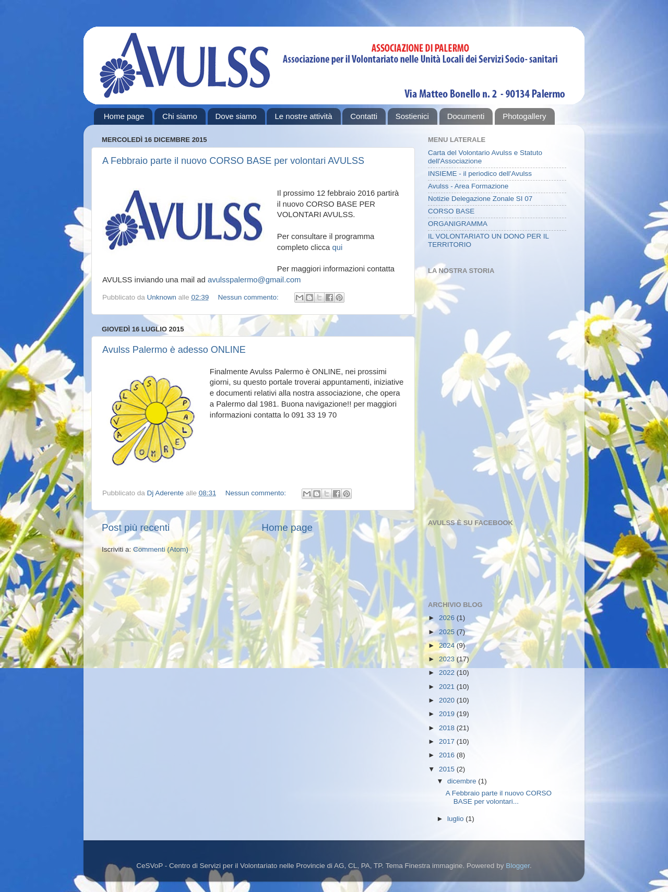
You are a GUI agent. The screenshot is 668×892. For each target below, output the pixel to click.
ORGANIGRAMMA (457, 224)
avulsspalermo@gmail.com (254, 280)
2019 (448, 714)
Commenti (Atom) (160, 549)
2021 (448, 687)
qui (337, 247)
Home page (124, 116)
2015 (448, 769)
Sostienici (412, 116)
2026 (448, 618)
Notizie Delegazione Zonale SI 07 (480, 199)
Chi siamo (179, 116)
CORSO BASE (451, 211)
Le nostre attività (303, 116)
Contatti (363, 116)
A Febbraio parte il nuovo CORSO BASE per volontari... (499, 797)
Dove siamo (236, 116)
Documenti (466, 116)
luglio (456, 819)
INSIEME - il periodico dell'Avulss (480, 173)
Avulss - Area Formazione (468, 186)
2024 (448, 645)
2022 (448, 672)
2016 (448, 755)
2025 (448, 632)
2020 (448, 700)
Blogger (518, 866)
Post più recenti (136, 527)
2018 (448, 728)
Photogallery (524, 116)
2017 (448, 741)
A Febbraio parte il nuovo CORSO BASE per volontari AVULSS (233, 161)
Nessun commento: (249, 297)
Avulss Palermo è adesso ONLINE (174, 349)
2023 (448, 659)
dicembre (462, 781)
